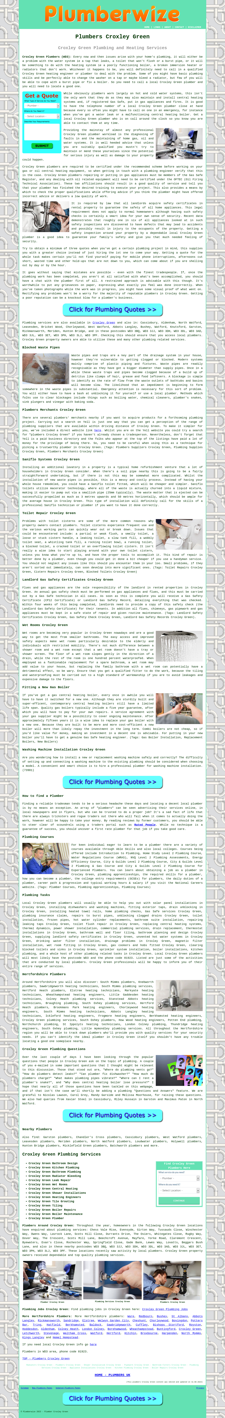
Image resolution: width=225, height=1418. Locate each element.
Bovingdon (179, 1320)
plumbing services (87, 999)
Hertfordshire (95, 1316)
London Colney (93, 1329)
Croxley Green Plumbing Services (61, 1154)
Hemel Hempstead (65, 1337)
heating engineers (98, 1007)
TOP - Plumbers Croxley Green (46, 1358)
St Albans (180, 1316)
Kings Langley (33, 1337)
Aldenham (48, 1329)
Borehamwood (117, 1329)
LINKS (157, 27)
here (97, 430)
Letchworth (30, 1333)
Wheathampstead (141, 1329)
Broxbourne (149, 1333)
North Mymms (191, 1333)
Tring (37, 1324)
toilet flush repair (90, 924)
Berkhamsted (75, 1324)
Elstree (88, 1320)
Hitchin (130, 1333)
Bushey (162, 1316)
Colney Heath (68, 1329)
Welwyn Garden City (113, 1320)
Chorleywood (159, 1320)
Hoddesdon (30, 1329)
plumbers (98, 93)
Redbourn (145, 1316)
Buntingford (166, 1329)
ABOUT (167, 27)
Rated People (145, 824)
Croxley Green (104, 322)
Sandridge (71, 1320)
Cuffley (142, 1324)
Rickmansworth (49, 1320)
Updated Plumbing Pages (68, 1388)
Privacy (200, 1388)
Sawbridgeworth (118, 1324)
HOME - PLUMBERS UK (112, 1375)
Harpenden (169, 1333)
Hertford (113, 1333)
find (35, 1137)
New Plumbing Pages (42, 1388)
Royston (195, 1324)
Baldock (95, 1324)
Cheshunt (139, 1320)
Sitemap (25, 1388)
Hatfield (53, 1324)
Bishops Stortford (168, 1324)
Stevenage (51, 1333)
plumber (86, 73)
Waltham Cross (74, 1333)
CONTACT (179, 27)
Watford (96, 1333)
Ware (131, 1316)
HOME (147, 27)
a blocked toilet (36, 546)
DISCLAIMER (194, 27)
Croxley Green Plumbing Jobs (165, 1309)
